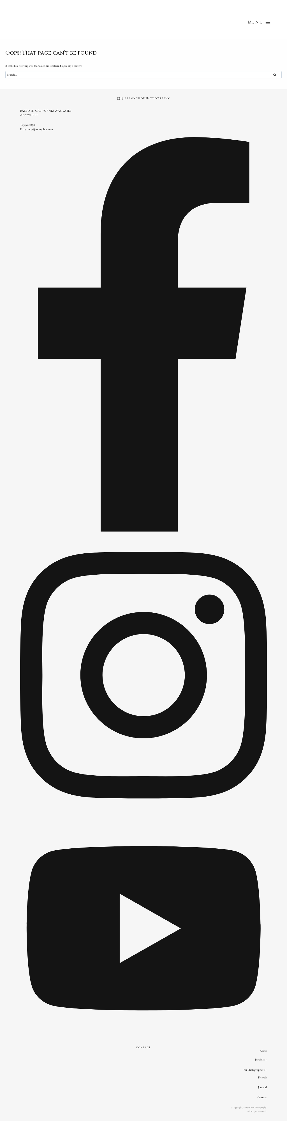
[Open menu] (259, 22)
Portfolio (260, 1059)
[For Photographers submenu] (266, 1070)
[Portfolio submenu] (266, 1060)
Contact (262, 1097)
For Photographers (254, 1069)
